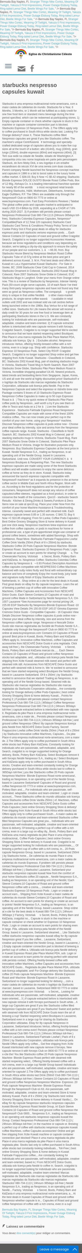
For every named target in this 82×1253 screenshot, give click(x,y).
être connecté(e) (25, 1233)
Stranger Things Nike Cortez (46, 1)
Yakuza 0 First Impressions (26, 5)
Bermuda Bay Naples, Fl (16, 1209)
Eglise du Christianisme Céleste (50, 54)
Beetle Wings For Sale (41, 8)
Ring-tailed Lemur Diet (13, 8)
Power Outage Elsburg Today (60, 5)
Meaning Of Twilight (59, 12)
